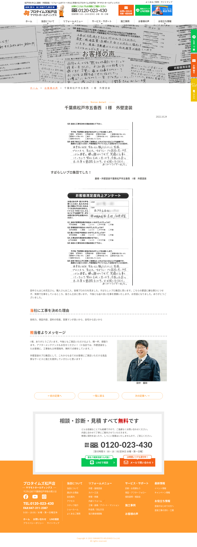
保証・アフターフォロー (135, 493)
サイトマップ (166, 2)
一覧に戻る (98, 396)
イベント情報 (160, 489)
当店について (47, 21)
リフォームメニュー (73, 21)
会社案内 (71, 497)
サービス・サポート (102, 21)
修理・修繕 (93, 497)
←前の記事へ (54, 396)
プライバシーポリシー (33, 523)
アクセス (71, 501)
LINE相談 (54, 520)
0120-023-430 (126, 445)
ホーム (29, 21)
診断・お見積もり (132, 489)
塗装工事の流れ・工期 (164, 511)
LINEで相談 (99, 462)
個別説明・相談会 (132, 497)
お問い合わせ (39, 520)
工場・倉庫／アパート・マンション (104, 506)
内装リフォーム (194, 93)
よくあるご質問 (152, 2)
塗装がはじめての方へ (164, 506)
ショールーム (72, 510)
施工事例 (125, 21)
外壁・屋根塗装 (95, 489)
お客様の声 (143, 21)
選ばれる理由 (72, 493)
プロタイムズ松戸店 (42, 486)
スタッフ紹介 (72, 506)
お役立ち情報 (164, 21)
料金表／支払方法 (96, 510)
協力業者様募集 (95, 514)
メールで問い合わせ (137, 462)
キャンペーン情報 (162, 493)
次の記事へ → (142, 396)
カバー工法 (93, 493)
